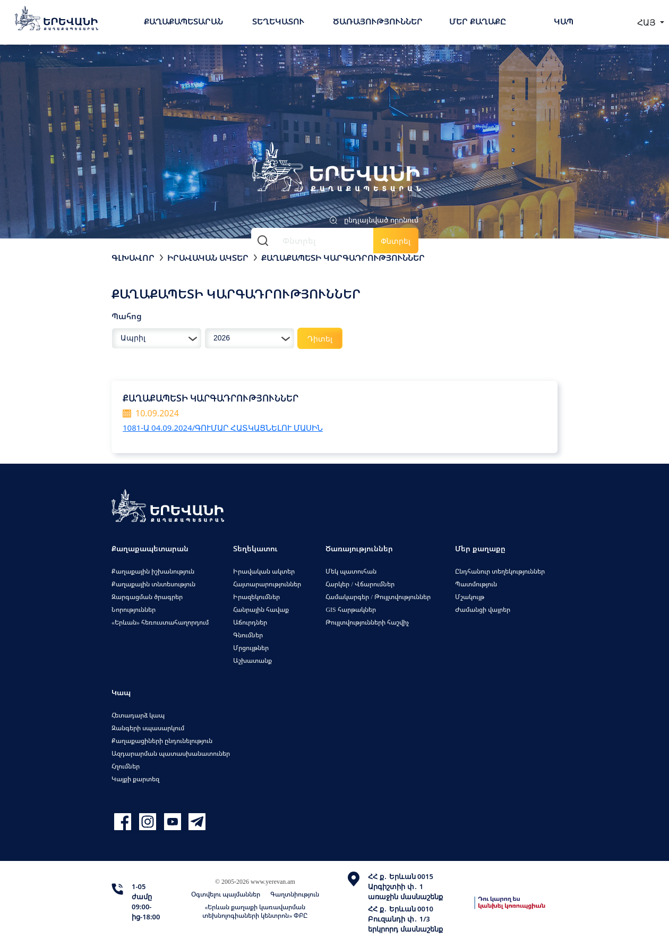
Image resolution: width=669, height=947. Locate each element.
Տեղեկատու (278, 21)
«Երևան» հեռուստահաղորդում (160, 622)
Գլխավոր (133, 257)
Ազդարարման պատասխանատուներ (171, 753)
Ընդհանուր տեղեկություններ (500, 571)
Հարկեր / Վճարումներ (359, 583)
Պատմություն (476, 583)
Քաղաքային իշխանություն (153, 571)
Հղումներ (126, 766)
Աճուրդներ (250, 622)
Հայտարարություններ (267, 583)
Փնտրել (395, 241)
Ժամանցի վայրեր (482, 609)
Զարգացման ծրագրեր (147, 596)
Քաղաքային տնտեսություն (153, 583)
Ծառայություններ (378, 21)
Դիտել (319, 339)
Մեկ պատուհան (350, 571)
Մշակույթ (469, 596)
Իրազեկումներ (256, 596)
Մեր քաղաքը (477, 21)
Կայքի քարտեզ (135, 778)
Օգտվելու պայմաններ (225, 894)
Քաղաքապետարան (183, 21)
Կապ (563, 21)
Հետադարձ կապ (138, 715)
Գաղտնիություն (294, 894)
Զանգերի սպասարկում (148, 727)
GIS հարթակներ (350, 609)
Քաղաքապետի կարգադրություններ (343, 257)
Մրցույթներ (251, 647)
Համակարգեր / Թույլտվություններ (377, 596)
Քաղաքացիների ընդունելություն (162, 740)
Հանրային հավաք (261, 609)
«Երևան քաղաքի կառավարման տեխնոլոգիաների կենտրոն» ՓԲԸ (254, 911)
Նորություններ (134, 609)
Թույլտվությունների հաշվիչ (367, 622)
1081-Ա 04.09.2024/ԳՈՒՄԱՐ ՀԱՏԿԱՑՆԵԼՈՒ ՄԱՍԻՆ (223, 427)
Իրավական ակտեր (207, 257)
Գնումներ (248, 634)
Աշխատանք (252, 660)
